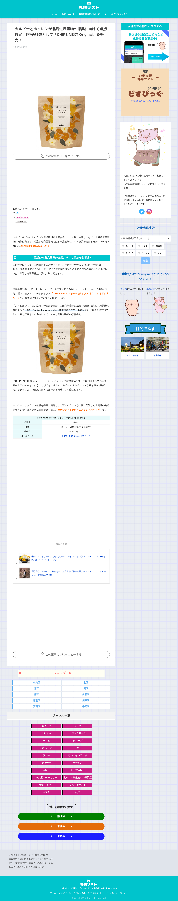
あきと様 (151, 289)
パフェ (46, 740)
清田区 (36, 706)
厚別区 (36, 700)
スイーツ (46, 726)
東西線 (61, 826)
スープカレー (78, 770)
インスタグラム (119, 14)
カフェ (77, 748)
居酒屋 (159, 246)
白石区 (85, 694)
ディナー (46, 763)
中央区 (36, 682)
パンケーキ (46, 748)
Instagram (22, 217)
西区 (86, 688)
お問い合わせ (68, 14)
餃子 (77, 792)
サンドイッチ (46, 785)
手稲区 (85, 706)
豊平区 (85, 700)
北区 (86, 682)
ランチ (46, 755)
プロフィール (65, 893)
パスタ (46, 792)
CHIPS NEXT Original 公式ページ (76, 436)
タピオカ (46, 733)
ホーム (54, 14)
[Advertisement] (61, 72)
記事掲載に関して (96, 893)
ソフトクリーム (77, 733)
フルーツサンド (77, 785)
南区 (36, 694)
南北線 (61, 816)
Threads (21, 221)
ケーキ (77, 726)
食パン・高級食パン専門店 (77, 777)
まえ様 (123, 289)
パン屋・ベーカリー (46, 777)
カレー (46, 770)
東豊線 (61, 836)
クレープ (77, 740)
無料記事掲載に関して (89, 14)
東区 (36, 688)
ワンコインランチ (77, 755)
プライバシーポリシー (117, 893)
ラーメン (77, 763)
